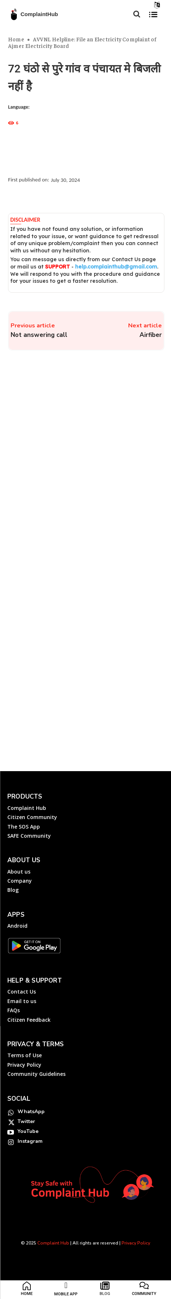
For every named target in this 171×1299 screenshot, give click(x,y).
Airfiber (151, 335)
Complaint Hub (53, 1243)
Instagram (30, 1141)
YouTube (28, 1131)
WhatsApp (31, 1111)
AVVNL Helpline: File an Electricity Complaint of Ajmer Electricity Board (82, 42)
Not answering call (39, 335)
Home (16, 38)
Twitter (26, 1121)
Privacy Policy (136, 1243)
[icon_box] (27, 1290)
